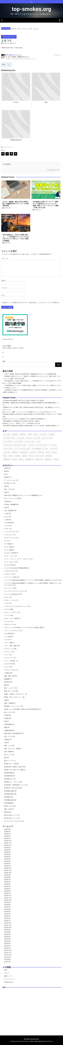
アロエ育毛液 (8, 522)
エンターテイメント (10, 538)
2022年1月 (7, 948)
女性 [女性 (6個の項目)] (48, 452)
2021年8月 (7, 959)
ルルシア (7, 667)
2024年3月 (7, 889)
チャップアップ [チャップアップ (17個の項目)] (47, 438)
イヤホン (7, 528)
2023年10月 (7, 900)
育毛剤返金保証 (9, 794)
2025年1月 (7, 866)
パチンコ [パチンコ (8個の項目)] (31, 445)
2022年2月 (7, 946)
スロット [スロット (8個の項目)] (37, 438)
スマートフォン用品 (10, 577)
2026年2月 (7, 836)
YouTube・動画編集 (10, 504)
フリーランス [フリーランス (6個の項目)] (8, 448)
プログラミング (9, 624)
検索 (4, 361)
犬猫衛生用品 (8, 730)
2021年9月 (7, 957)
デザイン (7, 597)
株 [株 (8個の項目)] (5, 456)
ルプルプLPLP (8, 664)
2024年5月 (7, 884)
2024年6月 (7, 882)
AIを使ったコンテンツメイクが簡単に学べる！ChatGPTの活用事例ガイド (25, 419)
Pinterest (12, 154)
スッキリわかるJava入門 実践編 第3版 (15, 568)
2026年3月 (7, 834)
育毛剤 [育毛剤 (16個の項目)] (49, 456)
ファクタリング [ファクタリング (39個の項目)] (42, 445)
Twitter (8, 154)
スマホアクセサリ (9, 571)
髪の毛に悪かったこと (11, 815)
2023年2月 (7, 918)
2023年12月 (7, 895)
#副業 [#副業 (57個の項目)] (15, 434)
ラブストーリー (9, 658)
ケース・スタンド (9, 562)
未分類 (6, 718)
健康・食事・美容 (9, 676)
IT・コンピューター (10, 480)
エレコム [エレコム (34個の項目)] (20, 438)
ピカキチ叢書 (7, 345)
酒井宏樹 (7, 164)
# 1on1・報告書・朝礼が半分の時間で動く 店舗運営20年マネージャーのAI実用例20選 (16, 204)
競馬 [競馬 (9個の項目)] (31, 456)
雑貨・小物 (7, 809)
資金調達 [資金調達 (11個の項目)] (48, 459)
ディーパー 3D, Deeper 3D (12, 594)
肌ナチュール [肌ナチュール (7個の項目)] (39, 456)
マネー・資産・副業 (10, 645)
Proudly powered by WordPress (19, 1041)
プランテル (7, 621)
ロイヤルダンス (52, 170)
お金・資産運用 (9, 510)
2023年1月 (7, 921)
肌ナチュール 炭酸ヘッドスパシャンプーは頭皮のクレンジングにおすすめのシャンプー (29, 412)
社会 (5, 742)
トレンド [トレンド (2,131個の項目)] (8, 441)
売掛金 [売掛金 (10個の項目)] (41, 452)
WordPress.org (8, 982)
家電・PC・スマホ (9, 691)
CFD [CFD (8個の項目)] (30, 434)
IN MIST (6, 477)
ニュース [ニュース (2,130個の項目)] (18, 441)
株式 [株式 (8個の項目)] (11, 456)
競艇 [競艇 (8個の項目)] (25, 456)
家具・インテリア (9, 688)
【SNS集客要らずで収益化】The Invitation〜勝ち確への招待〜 (21, 421)
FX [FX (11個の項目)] (36, 434)
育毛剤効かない (9, 779)
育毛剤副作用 (8, 776)
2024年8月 (7, 877)
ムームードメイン (8, 339)
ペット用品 (7, 636)
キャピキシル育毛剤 (10, 553)
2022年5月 (7, 939)
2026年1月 (7, 838)
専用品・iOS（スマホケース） (13, 697)
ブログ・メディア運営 (11, 618)
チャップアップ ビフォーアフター (14, 591)
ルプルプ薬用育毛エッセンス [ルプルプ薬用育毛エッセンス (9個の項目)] (40, 448)
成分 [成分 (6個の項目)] (55, 452)
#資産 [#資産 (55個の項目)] (22, 434)
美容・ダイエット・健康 (11, 748)
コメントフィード (9, 979)
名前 (3, 280)
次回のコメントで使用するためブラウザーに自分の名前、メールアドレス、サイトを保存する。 (31, 302)
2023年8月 (7, 905)
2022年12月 (7, 923)
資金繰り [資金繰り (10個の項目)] (39, 459)
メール (4, 288)
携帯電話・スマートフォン (12, 706)
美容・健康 (7, 751)
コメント (4, 258)
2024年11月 (7, 870)
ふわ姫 (6, 519)
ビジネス (7, 609)
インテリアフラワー (10, 532)
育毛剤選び (7, 797)
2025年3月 (7, 861)
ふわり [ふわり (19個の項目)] (43, 434)
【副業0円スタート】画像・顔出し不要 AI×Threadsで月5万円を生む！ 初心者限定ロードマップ (31, 407)
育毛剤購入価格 (9, 791)
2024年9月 (7, 875)
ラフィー (7, 655)
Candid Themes (48, 1041)
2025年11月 (7, 843)
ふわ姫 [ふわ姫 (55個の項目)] (51, 434)
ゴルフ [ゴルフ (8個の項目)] (28, 438)
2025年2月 (7, 863)
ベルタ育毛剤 (8, 633)
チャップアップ (9, 588)
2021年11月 (7, 953)
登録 (5, 970)
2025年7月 (7, 852)
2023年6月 (7, 909)
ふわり (6, 516)
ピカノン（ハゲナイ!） (11, 612)
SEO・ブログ (8, 489)
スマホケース (8, 574)
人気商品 (7, 673)
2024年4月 (7, 886)
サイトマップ (7, 409)
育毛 (5, 757)
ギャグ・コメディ (9, 556)
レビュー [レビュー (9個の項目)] (7, 452)
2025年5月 (7, 857)
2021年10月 (7, 955)
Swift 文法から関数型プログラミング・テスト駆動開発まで (22, 495)
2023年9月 (7, 902)
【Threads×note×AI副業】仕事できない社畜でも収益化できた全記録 (23, 400)
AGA (5, 471)
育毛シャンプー (9, 760)
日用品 (6, 715)
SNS (5, 492)
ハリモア (7, 603)
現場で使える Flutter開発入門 (13, 733)
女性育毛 (7, 682)
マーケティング (9, 649)
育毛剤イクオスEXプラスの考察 (13, 770)
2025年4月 (7, 859)
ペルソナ (7, 639)
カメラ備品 (7, 544)
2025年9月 (7, 847)
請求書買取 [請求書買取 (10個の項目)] (30, 459)
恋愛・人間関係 (9, 703)
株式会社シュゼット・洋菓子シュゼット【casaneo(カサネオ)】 (22, 423)
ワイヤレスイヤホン (10, 670)
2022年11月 (7, 925)
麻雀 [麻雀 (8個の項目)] (56, 459)
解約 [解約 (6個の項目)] (21, 459)
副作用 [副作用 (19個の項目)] (15, 452)
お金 (5, 507)
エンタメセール (9, 535)
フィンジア (7, 615)
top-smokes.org (31, 9)
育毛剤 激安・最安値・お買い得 (13, 767)
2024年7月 (7, 879)
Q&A (5, 486)
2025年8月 (7, 850)
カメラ (6, 541)
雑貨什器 (7, 812)
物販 (5, 727)
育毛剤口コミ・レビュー (11, 782)
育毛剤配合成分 (9, 800)
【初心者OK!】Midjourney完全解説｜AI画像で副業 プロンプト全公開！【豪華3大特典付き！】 (31, 425)
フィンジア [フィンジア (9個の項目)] (52, 445)
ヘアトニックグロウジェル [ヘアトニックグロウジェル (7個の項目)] (21, 448)
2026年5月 (7, 829)
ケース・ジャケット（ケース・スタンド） (17, 559)
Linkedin (16, 154)
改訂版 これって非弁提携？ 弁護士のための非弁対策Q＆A (21, 709)
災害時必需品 (8, 724)
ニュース (10, 147)
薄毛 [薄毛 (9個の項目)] (15, 459)
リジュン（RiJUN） (10, 661)
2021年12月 (7, 950)
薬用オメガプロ (9, 806)
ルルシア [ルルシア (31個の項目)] (53, 448)
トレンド (5, 147)
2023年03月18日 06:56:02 (30, 58)
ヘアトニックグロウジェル (12, 630)
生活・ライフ (8, 736)
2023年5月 (7, 911)
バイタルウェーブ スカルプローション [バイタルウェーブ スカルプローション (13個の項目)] (15, 445)
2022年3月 (7, 943)
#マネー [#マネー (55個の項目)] (7, 434)
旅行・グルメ (8, 712)
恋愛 (5, 700)
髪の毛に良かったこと (11, 818)
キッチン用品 (8, 547)
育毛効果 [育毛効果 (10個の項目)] (7, 459)
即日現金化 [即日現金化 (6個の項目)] (24, 452)
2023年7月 (7, 907)
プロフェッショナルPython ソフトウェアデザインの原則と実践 (23, 627)
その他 (6, 513)
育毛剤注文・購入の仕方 (11, 788)
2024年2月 (7, 891)
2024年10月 (7, 873)
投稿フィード (8, 976)
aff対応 (6, 468)
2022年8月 (7, 932)
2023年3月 (7, 916)
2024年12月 (7, 868)
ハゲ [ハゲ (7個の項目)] (38, 441)
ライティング (8, 652)
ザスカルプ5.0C (9, 565)
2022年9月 (7, 930)
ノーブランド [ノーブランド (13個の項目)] (29, 441)
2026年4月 (7, 831)
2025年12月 (7, 841)
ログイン (7, 973)
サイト (3, 295)
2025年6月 (7, 854)
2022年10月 (7, 927)
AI (4, 474)
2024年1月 (7, 893)
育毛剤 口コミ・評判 (10, 764)
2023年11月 (7, 898)
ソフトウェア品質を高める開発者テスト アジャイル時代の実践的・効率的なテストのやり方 (32, 580)
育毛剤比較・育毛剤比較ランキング (15, 785)
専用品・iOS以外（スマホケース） (14, 694)
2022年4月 (7, 941)
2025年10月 (7, 845)
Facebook (3, 154)
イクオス (7, 525)
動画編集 (7, 679)
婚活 (5, 685)
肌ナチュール (8, 754)
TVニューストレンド (9, 37)
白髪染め (7, 739)
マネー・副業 (8, 642)
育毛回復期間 (8, 803)
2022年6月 (7, 937)
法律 (5, 721)
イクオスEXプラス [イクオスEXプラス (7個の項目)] (9, 438)
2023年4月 (7, 914)
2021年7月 (7, 962)
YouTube (6, 501)
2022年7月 (7, 934)
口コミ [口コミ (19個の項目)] (33, 452)
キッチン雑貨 (8, 550)
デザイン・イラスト (10, 600)
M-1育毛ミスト (8, 483)
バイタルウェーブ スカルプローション (15, 606)
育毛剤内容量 (8, 773)
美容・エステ (8, 745)
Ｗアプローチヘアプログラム (13, 821)
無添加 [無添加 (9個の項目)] (17, 456)
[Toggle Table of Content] (8, 64)
